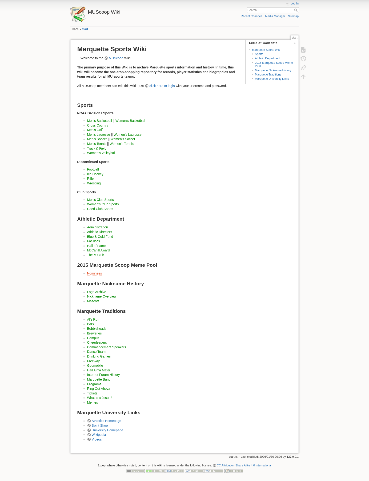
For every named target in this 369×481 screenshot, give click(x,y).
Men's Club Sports (100, 200)
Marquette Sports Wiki (266, 50)
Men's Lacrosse (98, 134)
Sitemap (293, 16)
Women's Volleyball (101, 153)
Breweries (94, 333)
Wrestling (94, 183)
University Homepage (107, 430)
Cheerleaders (97, 342)
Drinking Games (99, 356)
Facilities (93, 241)
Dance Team (96, 352)
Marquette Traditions (268, 74)
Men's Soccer (97, 139)
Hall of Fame (96, 246)
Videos (97, 439)
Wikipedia (99, 435)
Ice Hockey (95, 174)
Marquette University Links (272, 78)
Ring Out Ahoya (98, 388)
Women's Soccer (122, 139)
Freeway (93, 361)
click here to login (162, 86)
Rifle (90, 178)
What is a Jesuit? (99, 398)
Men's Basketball (99, 121)
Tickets (92, 393)
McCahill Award (98, 250)
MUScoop (116, 58)
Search (296, 10)
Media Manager (275, 16)
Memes (92, 402)
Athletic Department (267, 58)
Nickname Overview (101, 296)
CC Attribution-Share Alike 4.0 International (244, 465)
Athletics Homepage (106, 421)
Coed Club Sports (100, 209)
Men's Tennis (96, 144)
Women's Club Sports (103, 204)
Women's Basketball (130, 121)
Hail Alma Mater (98, 370)
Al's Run (93, 319)
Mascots (93, 301)
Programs (94, 384)
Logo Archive (96, 292)
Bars (90, 324)
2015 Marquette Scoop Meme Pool (274, 64)
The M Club (95, 255)
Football (93, 169)
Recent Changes (251, 16)
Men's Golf (95, 130)
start (85, 29)
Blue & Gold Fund (100, 237)
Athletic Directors (99, 232)
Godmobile (95, 365)
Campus (93, 338)
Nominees (94, 273)
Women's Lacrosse (127, 134)
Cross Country (97, 125)
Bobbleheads (96, 328)
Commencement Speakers (106, 347)
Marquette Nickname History (273, 70)
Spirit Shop (100, 425)
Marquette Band (99, 379)
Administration (97, 227)
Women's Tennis (122, 144)
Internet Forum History (103, 375)
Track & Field (96, 148)
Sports (259, 54)
